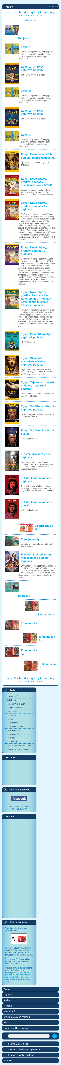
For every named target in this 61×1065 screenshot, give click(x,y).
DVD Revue (12, 700)
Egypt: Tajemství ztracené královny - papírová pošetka (37, 385)
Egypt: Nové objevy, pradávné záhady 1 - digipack (34, 206)
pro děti (11, 738)
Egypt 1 (26, 47)
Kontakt (8, 1006)
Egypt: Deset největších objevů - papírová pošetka (38, 156)
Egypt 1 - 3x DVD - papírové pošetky (33, 68)
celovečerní (13, 711)
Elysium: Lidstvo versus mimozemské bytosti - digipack (36, 558)
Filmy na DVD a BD (18, 1044)
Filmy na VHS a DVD (16, 704)
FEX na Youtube (18, 922)
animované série (15, 726)
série (10, 719)
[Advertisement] (19, 772)
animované (13, 723)
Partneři (8, 994)
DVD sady (12, 741)
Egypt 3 (26, 134)
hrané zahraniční (15, 708)
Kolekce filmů (12, 696)
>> (40, 15)
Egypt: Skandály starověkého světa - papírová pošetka (34, 361)
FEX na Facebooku (19, 789)
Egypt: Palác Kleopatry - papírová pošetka (36, 336)
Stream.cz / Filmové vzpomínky (24, 1049)
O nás (7, 989)
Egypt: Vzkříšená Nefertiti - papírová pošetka (38, 408)
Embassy (24, 595)
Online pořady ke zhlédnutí (17, 1017)
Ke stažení (9, 1011)
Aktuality (8, 1060)
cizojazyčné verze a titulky (19, 745)
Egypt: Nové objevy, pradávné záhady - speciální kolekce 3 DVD (36, 182)
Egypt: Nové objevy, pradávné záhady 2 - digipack (34, 251)
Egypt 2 (26, 90)
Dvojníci (23, 38)
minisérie (12, 715)
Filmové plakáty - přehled (17, 749)
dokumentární (14, 730)
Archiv (13, 690)
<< (8, 12)
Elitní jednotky (30, 539)
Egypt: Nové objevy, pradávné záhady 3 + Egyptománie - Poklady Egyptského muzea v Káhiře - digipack (36, 299)
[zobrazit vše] (30, 20)
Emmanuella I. (47, 614)
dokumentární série (16, 734)
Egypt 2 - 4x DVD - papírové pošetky (33, 112)
